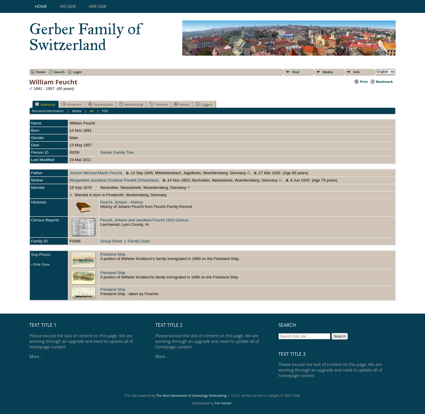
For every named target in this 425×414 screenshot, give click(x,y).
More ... (36, 356)
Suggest (203, 104)
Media (328, 72)
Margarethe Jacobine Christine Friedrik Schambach (114, 180)
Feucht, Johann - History (121, 202)
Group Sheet (111, 241)
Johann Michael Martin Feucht (95, 173)
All (92, 111)
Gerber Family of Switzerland (85, 36)
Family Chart (139, 241)
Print (364, 81)
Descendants (100, 104)
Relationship (131, 104)
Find (295, 72)
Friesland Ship (112, 254)
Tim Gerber (223, 403)
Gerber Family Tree (117, 152)
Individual (45, 104)
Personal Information (48, 111)
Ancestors (72, 104)
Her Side (97, 6)
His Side (68, 6)
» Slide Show (40, 264)
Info (356, 72)
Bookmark (384, 81)
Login (77, 72)
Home (41, 6)
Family (181, 104)
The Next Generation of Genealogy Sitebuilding (191, 395)
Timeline (158, 104)
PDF (105, 111)
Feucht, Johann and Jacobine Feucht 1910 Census (144, 220)
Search (59, 72)
